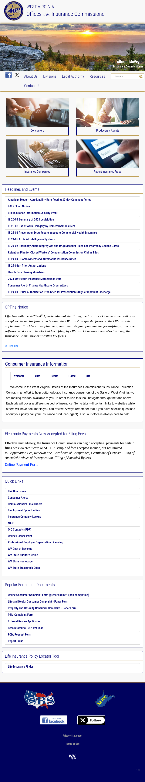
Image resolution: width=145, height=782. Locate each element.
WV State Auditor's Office (23, 555)
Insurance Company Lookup (24, 517)
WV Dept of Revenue (20, 549)
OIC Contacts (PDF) (19, 529)
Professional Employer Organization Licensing (35, 542)
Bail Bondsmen (17, 491)
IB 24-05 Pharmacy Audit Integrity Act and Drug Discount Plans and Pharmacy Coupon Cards (63, 246)
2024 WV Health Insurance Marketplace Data (34, 279)
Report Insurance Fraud (107, 172)
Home (72, 376)
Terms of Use (72, 743)
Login (138, 769)
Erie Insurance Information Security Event (33, 213)
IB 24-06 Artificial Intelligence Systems (31, 239)
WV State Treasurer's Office (24, 568)
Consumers (37, 130)
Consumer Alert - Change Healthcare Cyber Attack (38, 285)
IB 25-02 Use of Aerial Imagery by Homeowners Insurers (41, 226)
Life (88, 376)
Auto (37, 376)
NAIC (11, 523)
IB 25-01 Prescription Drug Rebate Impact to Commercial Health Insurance (52, 232)
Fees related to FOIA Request (25, 628)
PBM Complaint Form (20, 615)
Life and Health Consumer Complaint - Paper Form (38, 601)
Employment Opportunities (24, 510)
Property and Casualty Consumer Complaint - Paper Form (42, 608)
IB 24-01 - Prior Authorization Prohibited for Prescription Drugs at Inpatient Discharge (59, 292)
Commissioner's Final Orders (25, 504)
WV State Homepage (20, 561)
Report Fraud (15, 641)
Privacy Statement (72, 735)
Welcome (18, 376)
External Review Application (24, 621)
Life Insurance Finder (20, 666)
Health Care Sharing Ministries (26, 272)
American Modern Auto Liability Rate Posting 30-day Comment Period (49, 199)
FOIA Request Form (19, 634)
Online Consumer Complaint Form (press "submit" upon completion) (48, 595)
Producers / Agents (107, 130)
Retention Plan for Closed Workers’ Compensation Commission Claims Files (53, 252)
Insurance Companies (37, 172)
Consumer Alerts (18, 497)
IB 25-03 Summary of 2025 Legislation (31, 219)
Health (54, 376)
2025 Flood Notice (19, 206)
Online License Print (20, 536)
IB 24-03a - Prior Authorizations (27, 265)
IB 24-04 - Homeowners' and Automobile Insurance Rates (42, 259)
